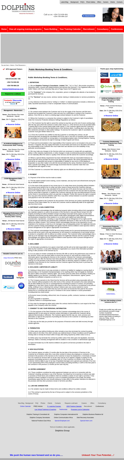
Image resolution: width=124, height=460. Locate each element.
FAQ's (82, 2)
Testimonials (63, 409)
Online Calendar (25, 406)
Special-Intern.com (86, 421)
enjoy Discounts (9, 258)
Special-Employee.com (62, 421)
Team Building (50, 29)
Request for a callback (13, 94)
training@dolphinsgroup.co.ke (12, 89)
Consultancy (103, 29)
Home (4, 29)
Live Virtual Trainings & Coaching (45, 409)
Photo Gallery (90, 2)
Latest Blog (64, 2)
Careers (105, 2)
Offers (99, 2)
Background (74, 2)
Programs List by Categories (80, 409)
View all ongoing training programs (25, 29)
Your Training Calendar (70, 29)
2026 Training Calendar (74, 406)
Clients (112, 2)
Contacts (119, 2)
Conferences (117, 29)
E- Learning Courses (54, 406)
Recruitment (88, 29)
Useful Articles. (110, 294)
